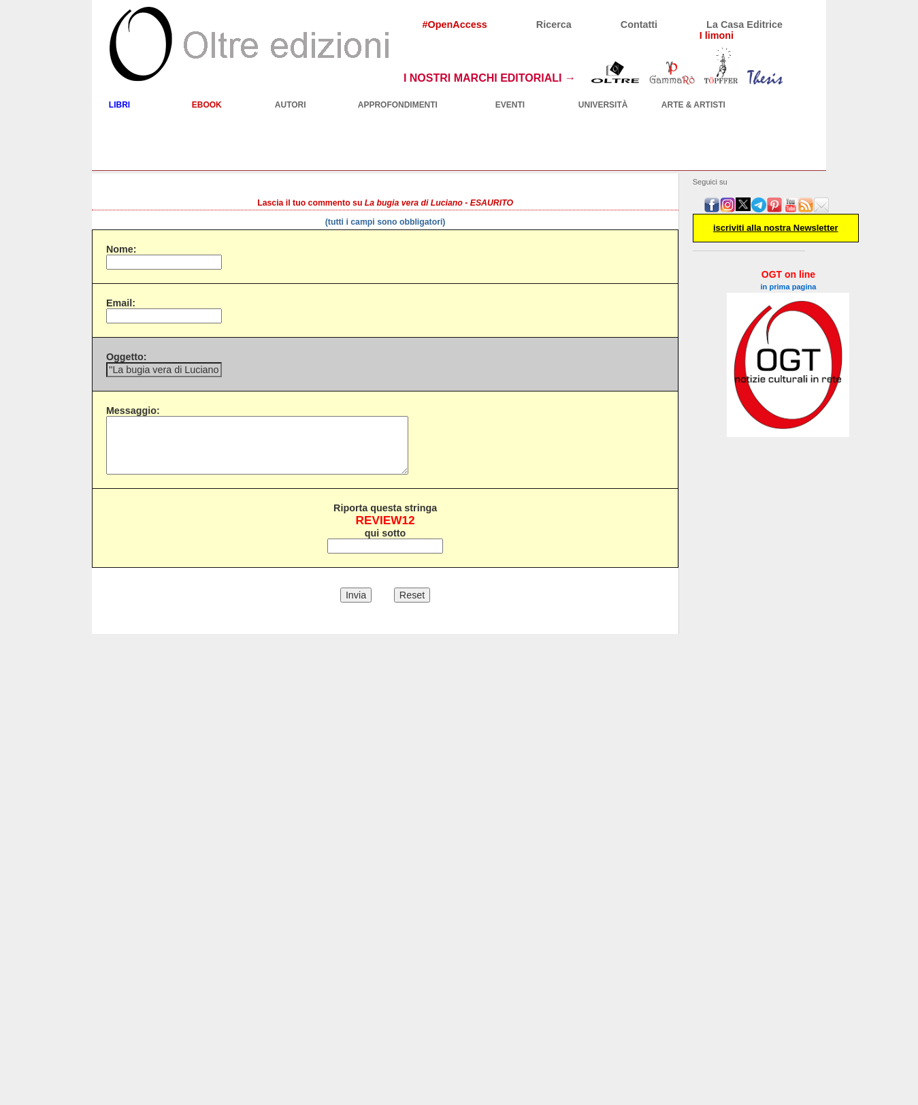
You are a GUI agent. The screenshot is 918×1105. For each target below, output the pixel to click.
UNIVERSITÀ (603, 105)
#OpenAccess (455, 24)
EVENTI (510, 105)
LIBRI (119, 105)
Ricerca (554, 24)
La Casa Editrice (744, 24)
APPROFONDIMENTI (398, 105)
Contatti (639, 24)
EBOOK (207, 105)
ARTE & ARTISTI (693, 105)
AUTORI (290, 105)
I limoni (717, 35)
